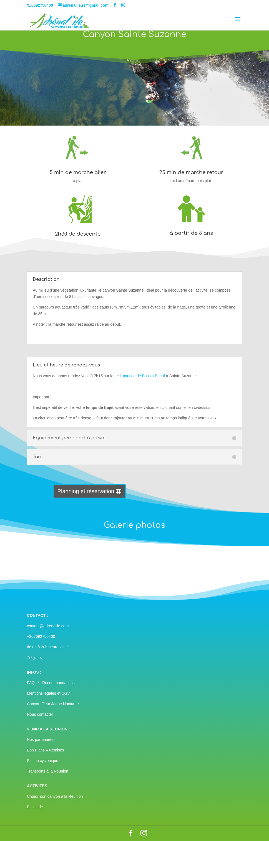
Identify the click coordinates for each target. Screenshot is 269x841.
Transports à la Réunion (47, 771)
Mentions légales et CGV (48, 693)
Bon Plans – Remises (45, 750)
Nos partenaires (40, 739)
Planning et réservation (85, 491)
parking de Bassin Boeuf (144, 376)
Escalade (35, 807)
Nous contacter (40, 714)
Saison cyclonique (42, 760)
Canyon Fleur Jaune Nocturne (53, 704)
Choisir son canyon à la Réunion (55, 796)
